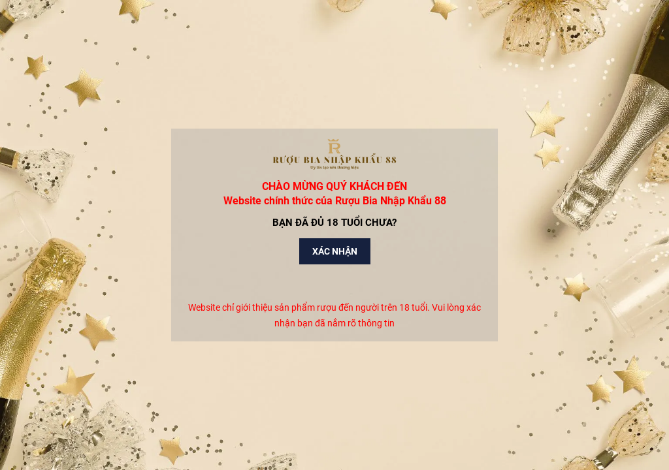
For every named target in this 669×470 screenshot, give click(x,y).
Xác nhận (334, 251)
